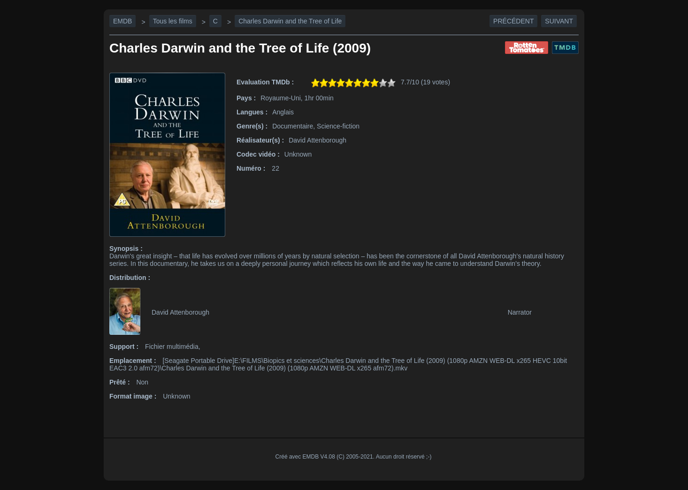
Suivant (559, 21)
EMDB (122, 21)
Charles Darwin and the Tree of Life (290, 21)
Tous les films (172, 21)
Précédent (513, 21)
